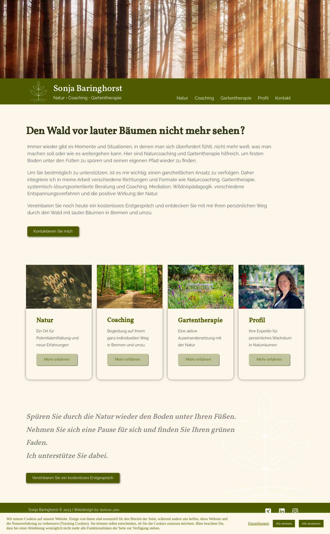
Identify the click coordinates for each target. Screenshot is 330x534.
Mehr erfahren (57, 359)
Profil (263, 98)
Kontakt (283, 98)
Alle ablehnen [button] (284, 523)
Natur (182, 98)
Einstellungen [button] (258, 523)
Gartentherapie (236, 98)
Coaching (204, 98)
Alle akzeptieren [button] (311, 523)
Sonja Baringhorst (87, 89)
